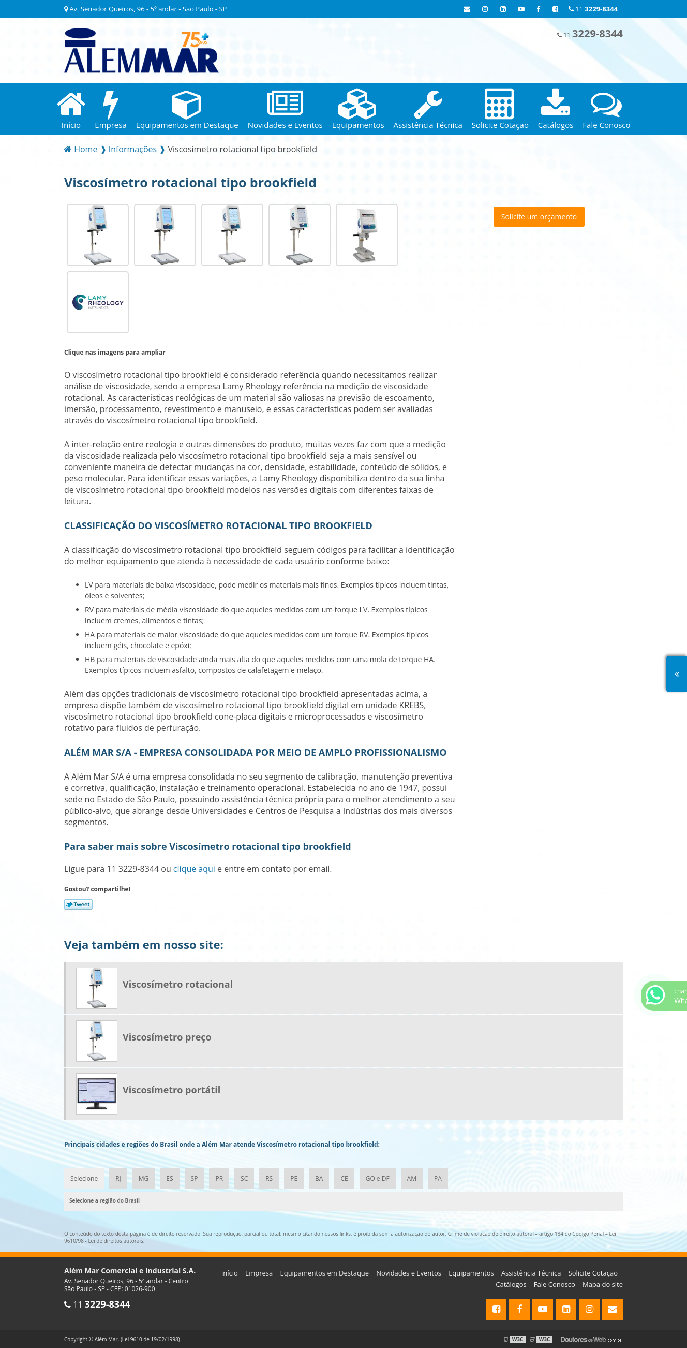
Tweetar (78, 904)
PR (219, 1178)
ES (169, 1178)
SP (194, 1178)
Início (229, 1273)
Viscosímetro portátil (171, 1089)
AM (411, 1178)
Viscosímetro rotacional (178, 984)
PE (293, 1178)
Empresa (259, 1273)
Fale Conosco (554, 1284)
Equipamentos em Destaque (324, 1273)
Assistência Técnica (531, 1273)
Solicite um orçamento (539, 217)
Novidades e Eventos (408, 1273)
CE (344, 1178)
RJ (118, 1178)
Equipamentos (471, 1273)
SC (244, 1178)
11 (593, 8)
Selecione (84, 1178)
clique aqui (194, 868)
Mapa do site (603, 1284)
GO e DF (378, 1178)
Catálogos (511, 1284)
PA (438, 1178)
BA (319, 1178)
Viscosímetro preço (167, 1037)
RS (269, 1178)
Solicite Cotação (593, 1273)
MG (144, 1178)
